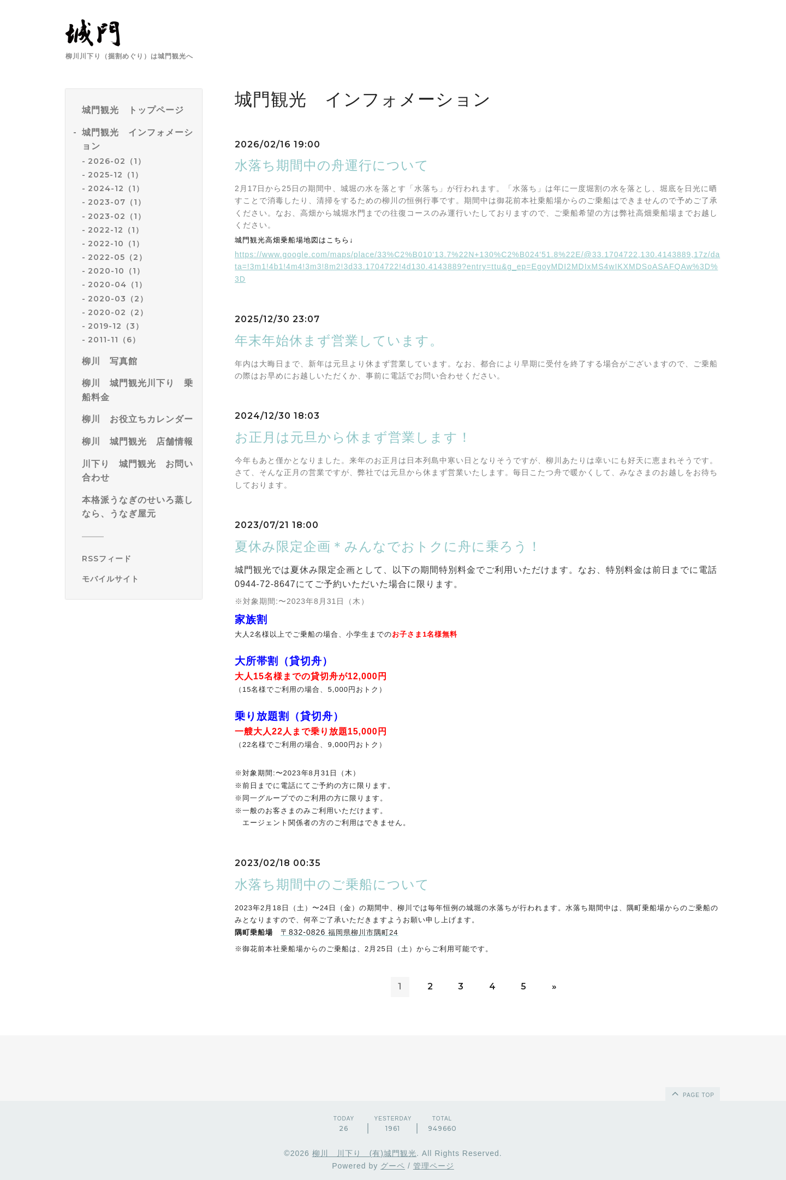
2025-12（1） (115, 175)
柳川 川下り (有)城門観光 (364, 1153)
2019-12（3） (116, 326)
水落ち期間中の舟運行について (332, 165)
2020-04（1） (117, 284)
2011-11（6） (114, 340)
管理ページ (433, 1165)
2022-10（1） (116, 243)
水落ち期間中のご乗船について (332, 884)
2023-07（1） (117, 202)
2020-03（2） (118, 299)
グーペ (392, 1165)
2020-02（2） (118, 312)
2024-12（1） (116, 188)
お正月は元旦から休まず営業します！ (353, 437)
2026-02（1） (117, 161)
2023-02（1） (117, 216)
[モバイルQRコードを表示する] (138, 579)
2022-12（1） (116, 230)
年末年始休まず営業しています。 (339, 340)
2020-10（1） (116, 271)
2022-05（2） (117, 257)
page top (692, 1093)
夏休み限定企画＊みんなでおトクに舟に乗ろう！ (388, 546)
